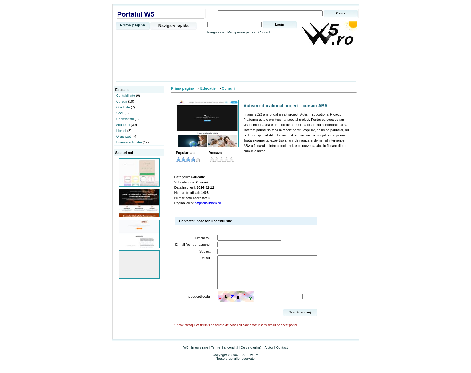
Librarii (121, 130)
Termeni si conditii (224, 354)
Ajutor (269, 354)
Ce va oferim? (251, 354)
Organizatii (124, 136)
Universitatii (125, 119)
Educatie (208, 88)
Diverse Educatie (129, 142)
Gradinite (123, 107)
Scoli (120, 113)
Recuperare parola (241, 32)
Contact (264, 32)
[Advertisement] (236, 63)
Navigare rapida (173, 25)
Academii (123, 125)
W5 (186, 354)
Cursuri (121, 101)
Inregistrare (216, 32)
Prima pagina (132, 25)
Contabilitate (125, 95)
